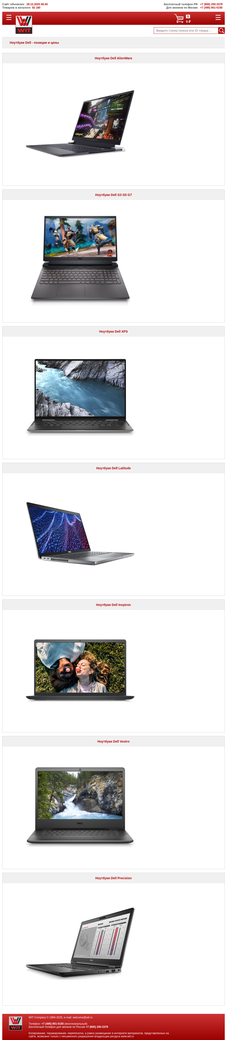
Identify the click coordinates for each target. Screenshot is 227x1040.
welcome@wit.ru (83, 1017)
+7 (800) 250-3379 (97, 1026)
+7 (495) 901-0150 (52, 1023)
